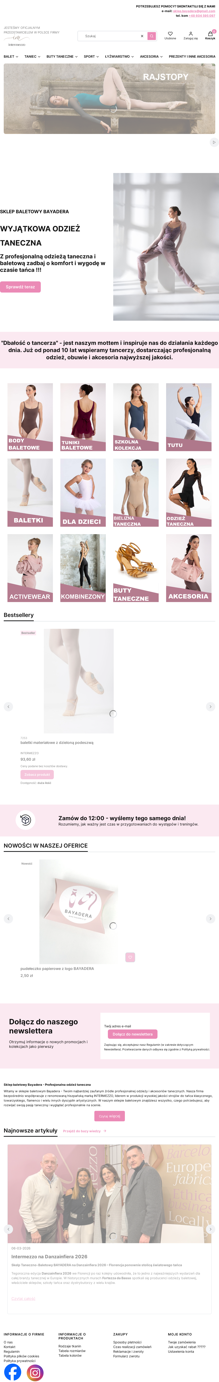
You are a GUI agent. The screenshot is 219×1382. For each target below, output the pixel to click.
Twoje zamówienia (182, 1342)
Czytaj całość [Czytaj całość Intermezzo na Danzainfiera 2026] (23, 1298)
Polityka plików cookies (21, 1356)
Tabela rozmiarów (72, 1351)
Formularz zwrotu (126, 1356)
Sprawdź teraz (20, 286)
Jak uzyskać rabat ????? (186, 1347)
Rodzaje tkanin (69, 1346)
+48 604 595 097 (202, 15)
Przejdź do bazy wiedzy (85, 1131)
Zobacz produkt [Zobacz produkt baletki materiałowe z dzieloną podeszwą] (37, 774)
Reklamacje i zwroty (128, 1351)
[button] (151, 36)
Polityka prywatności (19, 1361)
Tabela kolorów (70, 1355)
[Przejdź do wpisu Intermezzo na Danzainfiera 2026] (109, 1194)
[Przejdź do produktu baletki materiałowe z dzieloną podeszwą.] (79, 681)
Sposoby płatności (127, 1342)
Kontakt (9, 1347)
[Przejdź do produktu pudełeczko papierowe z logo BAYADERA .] (79, 911)
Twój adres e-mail (117, 1026)
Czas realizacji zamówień (132, 1347)
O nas (8, 1342)
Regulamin (12, 1351)
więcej (109, 1116)
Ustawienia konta (181, 1351)
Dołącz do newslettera (133, 1034)
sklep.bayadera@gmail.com (194, 11)
